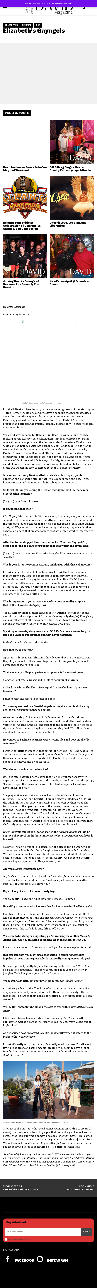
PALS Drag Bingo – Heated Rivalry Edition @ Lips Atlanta (70, 169)
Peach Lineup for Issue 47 (79, 1189)
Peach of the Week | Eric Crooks (20, 1189)
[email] (43, 1232)
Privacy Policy (26, 1239)
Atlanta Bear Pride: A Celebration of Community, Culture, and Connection (22, 225)
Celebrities (11, 25)
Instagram (57, 1260)
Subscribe (86, 1231)
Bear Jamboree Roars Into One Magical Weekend (25, 169)
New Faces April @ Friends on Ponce (70, 283)
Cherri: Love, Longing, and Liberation (68, 224)
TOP (38, 25)
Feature (26, 25)
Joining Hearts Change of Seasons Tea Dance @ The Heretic (21, 284)
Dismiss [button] (69, 3)
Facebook (24, 1260)
